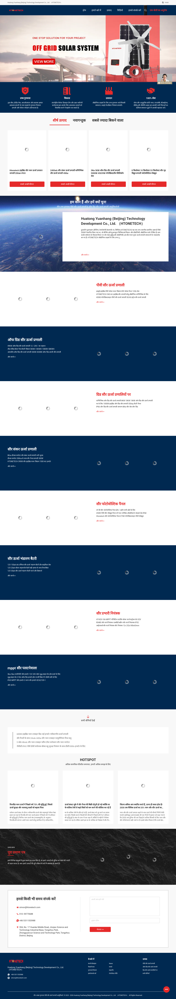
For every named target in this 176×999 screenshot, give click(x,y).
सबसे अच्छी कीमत (27, 184)
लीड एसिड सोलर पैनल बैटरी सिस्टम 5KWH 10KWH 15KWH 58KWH (31, 349)
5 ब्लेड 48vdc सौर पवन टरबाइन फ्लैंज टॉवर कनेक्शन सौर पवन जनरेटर (43, 742)
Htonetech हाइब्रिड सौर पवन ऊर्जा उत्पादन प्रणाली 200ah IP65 (26, 171)
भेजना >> (100, 929)
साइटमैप (111, 970)
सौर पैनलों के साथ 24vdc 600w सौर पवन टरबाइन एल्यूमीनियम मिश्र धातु (44, 738)
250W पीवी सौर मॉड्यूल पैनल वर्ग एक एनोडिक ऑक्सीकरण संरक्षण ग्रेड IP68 (121, 513)
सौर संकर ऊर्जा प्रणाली (22, 449)
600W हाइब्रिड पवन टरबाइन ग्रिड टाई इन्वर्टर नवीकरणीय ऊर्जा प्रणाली (42, 734)
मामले (110, 967)
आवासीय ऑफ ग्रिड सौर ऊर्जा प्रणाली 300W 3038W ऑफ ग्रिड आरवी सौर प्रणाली (34, 352)
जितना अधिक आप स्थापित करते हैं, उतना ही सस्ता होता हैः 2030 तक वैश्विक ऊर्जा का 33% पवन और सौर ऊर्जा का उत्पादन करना (141, 806)
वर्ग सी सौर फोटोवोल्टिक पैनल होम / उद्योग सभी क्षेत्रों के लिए (115, 510)
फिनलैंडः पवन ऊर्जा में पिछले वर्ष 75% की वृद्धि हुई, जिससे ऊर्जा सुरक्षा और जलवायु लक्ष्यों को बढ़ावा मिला (31, 806)
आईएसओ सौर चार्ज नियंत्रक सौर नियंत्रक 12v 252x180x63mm (117, 625)
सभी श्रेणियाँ (146, 973)
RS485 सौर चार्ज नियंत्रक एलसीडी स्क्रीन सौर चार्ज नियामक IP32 (117, 622)
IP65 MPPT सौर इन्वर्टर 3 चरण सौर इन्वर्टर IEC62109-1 (27, 680)
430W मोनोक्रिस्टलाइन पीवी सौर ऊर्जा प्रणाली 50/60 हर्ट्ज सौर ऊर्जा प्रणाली (121, 297)
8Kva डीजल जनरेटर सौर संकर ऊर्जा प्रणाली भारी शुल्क (25, 455)
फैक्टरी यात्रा (91, 967)
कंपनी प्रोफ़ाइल (92, 963)
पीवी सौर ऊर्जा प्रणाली (110, 285)
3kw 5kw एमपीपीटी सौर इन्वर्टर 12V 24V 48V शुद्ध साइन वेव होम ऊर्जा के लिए (34, 674)
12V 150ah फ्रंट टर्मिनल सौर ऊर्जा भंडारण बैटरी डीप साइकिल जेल (29, 565)
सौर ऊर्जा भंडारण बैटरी (22, 559)
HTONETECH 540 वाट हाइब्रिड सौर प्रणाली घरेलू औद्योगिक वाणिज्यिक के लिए (122, 294)
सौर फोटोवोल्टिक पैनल (110, 504)
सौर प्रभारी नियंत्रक (108, 613)
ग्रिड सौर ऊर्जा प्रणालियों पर (113, 394)
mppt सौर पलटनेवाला (22, 668)
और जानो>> (85, 255)
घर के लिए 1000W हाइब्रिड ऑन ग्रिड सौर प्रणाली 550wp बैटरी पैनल (118, 404)
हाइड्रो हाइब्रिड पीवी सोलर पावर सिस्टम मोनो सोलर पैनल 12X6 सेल (117, 291)
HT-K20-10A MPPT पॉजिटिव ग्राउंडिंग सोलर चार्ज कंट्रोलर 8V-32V (118, 619)
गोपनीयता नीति (113, 973)
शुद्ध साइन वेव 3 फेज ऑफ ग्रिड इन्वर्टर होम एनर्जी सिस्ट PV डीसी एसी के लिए (32, 677)
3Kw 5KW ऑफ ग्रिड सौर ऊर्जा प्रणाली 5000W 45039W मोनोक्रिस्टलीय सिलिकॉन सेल (107, 173)
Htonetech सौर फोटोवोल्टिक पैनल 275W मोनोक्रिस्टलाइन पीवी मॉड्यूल (120, 516)
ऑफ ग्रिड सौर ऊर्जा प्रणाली (25, 340)
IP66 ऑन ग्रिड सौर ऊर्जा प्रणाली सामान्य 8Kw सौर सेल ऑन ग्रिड (117, 407)
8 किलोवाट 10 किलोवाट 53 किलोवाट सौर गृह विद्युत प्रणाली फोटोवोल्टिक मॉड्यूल (149, 171)
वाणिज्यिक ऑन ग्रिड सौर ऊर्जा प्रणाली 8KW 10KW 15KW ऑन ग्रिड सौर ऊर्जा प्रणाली (124, 401)
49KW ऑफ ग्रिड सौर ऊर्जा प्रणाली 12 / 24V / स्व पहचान (26, 346)
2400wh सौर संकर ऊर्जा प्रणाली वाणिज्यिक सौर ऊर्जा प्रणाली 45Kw (66, 171)
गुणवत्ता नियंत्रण (92, 970)
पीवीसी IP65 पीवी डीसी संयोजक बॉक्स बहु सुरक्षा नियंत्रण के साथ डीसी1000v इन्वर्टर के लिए (51, 746)
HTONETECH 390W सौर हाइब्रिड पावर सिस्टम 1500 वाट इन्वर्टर (29, 461)
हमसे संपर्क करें (92, 973)
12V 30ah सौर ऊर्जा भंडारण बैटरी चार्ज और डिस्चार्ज (25, 571)
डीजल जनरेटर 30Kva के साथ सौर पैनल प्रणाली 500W (25, 458)
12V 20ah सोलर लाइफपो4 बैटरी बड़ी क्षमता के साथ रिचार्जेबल (28, 568)
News (111, 963)
